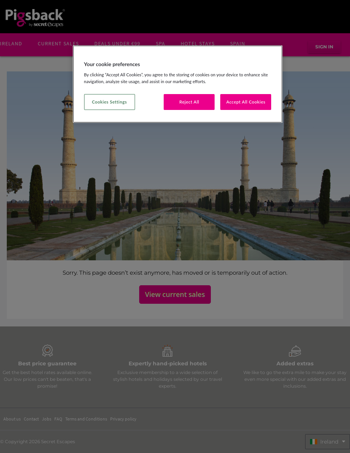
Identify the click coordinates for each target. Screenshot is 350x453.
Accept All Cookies (246, 101)
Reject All (190, 101)
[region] (178, 84)
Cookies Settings (109, 101)
